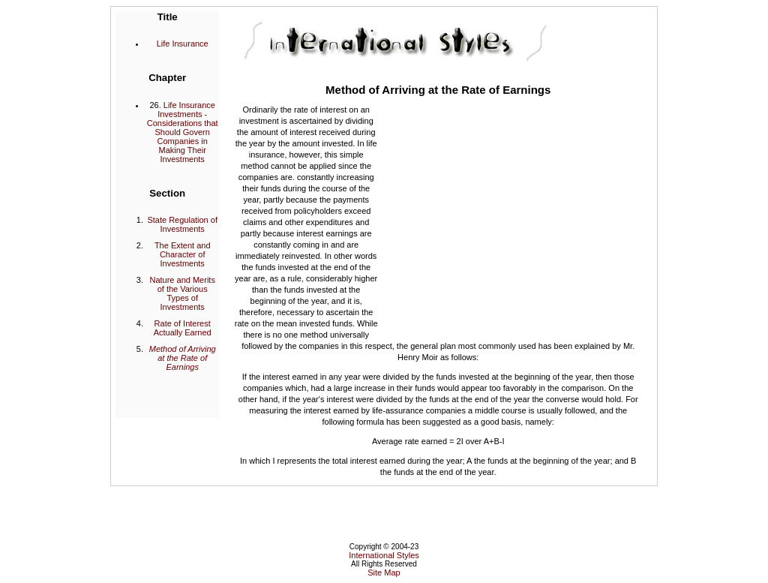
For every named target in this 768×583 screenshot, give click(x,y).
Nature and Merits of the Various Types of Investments (181, 293)
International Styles (384, 555)
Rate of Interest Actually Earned (183, 328)
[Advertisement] (510, 215)
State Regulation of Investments (182, 224)
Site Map (384, 572)
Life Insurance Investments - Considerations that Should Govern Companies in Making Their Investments (182, 132)
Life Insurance (182, 43)
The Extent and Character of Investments (182, 254)
